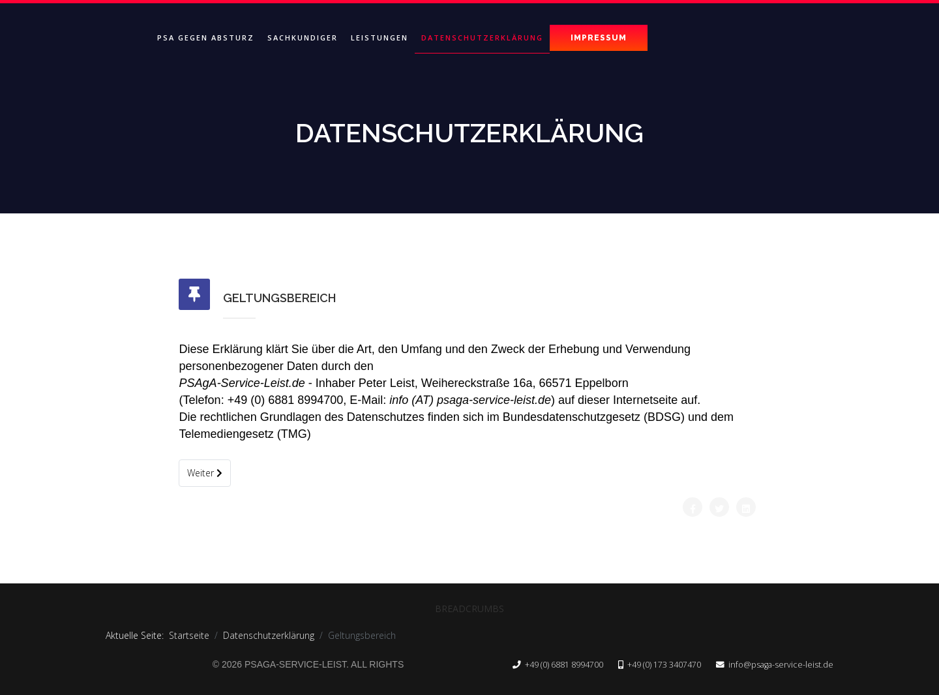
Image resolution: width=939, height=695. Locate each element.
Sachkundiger (302, 37)
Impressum (599, 37)
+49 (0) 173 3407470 (664, 664)
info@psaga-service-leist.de (780, 664)
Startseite (189, 635)
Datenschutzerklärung (482, 37)
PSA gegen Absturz (205, 37)
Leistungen (379, 37)
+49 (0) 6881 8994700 (564, 664)
